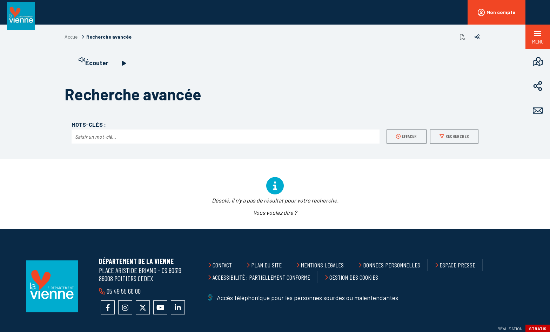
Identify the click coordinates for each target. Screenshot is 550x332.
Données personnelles (391, 265)
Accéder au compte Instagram (125, 307)
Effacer (409, 136)
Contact (222, 265)
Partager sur (477, 37)
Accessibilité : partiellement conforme (261, 277)
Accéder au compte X (143, 307)
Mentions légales (322, 265)
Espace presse (457, 265)
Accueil (72, 37)
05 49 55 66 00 (123, 291)
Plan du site (266, 265)
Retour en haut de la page (528, 229)
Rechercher (457, 136)
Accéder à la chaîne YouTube (160, 307)
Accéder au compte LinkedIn (178, 307)
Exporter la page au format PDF (463, 37)
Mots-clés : (89, 124)
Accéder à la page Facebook (108, 307)
